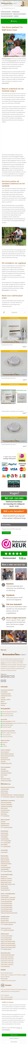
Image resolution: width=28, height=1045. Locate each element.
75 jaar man (10, 964)
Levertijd (3, 697)
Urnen (2, 776)
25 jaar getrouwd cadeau (6, 903)
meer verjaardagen (5, 966)
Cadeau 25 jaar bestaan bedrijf (8, 943)
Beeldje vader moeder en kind (8, 884)
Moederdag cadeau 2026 (6, 794)
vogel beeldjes (7, 840)
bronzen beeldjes (8, 871)
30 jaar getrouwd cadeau (6, 905)
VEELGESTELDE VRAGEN (7, 16)
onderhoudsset (5, 83)
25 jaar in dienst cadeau (6, 937)
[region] (14, 1018)
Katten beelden (4, 833)
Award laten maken (5, 759)
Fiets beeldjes (4, 865)
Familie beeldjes (5, 888)
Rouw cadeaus (4, 774)
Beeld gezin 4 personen (6, 878)
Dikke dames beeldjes (6, 863)
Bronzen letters (4, 757)
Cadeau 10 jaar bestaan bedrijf (8, 941)
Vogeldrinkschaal (5, 825)
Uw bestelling (6, 532)
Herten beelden (4, 835)
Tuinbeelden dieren (5, 810)
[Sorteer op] (14, 312)
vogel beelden (7, 842)
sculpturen (12, 796)
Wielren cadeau (4, 792)
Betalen (2, 701)
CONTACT (16, 16)
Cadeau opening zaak (6, 928)
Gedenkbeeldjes (5, 771)
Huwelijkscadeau (5, 895)
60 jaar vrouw (4, 958)
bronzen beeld (12, 60)
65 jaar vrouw (4, 960)
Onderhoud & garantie (6, 695)
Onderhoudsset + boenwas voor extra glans (12, 411)
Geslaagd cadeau (5, 789)
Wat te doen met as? (5, 778)
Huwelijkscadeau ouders (6, 911)
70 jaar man (10, 962)
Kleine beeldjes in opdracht (7, 753)
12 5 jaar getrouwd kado (6, 901)
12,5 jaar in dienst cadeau (6, 935)
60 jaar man (11, 958)
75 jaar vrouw (4, 964)
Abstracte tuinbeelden (6, 802)
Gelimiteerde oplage (6, 693)
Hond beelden (4, 836)
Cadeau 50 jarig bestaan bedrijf (8, 947)
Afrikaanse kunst (5, 857)
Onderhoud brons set (6, 344)
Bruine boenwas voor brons (8, 378)
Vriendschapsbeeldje (6, 867)
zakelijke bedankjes (8, 924)
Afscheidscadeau (5, 918)
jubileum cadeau (7, 949)
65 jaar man (10, 960)
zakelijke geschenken (9, 930)
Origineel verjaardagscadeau (7, 954)
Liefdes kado (12, 897)
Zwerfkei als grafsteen (6, 780)
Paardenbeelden (5, 838)
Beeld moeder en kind (6, 882)
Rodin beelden (4, 808)
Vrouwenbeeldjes (5, 869)
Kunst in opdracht (5, 752)
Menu (14, 21)
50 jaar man (10, 956)
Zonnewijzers (4, 814)
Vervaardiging (4, 691)
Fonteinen (3, 821)
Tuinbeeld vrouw (5, 812)
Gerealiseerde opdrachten (7, 689)
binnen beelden (20, 796)
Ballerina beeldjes (5, 859)
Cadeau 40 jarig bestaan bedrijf (8, 945)
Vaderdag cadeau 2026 (18, 794)
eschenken (6, 796)
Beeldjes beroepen (5, 861)
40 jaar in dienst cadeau (6, 939)
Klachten (3, 705)
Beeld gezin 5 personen (6, 880)
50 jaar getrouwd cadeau (6, 909)
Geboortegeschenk (5, 890)
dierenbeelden (7, 846)
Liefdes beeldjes (4, 897)
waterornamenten (8, 827)
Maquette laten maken (6, 763)
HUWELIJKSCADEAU (6, 11)
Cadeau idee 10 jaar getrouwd (8, 899)
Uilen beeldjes (4, 844)
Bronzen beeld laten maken (7, 755)
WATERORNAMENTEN (6, 13)
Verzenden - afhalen (5, 699)
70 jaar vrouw (4, 962)
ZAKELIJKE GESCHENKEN (19, 13)
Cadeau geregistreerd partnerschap (9, 912)
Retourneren (4, 703)
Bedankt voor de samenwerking (8, 922)
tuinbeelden (6, 815)
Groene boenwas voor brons (8, 444)
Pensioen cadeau (5, 920)
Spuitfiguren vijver (5, 823)
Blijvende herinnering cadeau (8, 787)
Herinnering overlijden (6, 772)
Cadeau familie (4, 886)
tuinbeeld (4, 68)
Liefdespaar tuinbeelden (6, 806)
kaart (24, 974)
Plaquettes (3, 761)
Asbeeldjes (3, 769)
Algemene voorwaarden (6, 999)
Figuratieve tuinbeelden (6, 804)
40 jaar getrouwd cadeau (6, 907)
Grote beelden (4, 852)
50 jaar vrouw (4, 956)
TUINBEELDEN (15, 11)
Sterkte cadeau (4, 791)
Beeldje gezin (4, 876)
